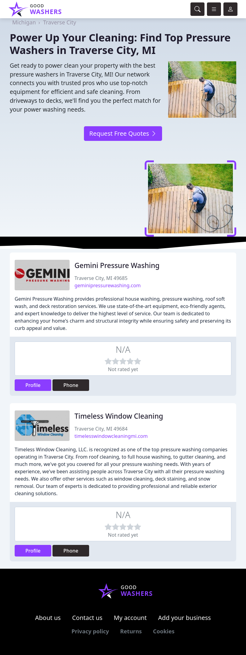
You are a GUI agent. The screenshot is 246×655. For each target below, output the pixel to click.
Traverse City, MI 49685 (101, 278)
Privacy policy (90, 631)
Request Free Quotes (123, 133)
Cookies (163, 631)
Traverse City (59, 22)
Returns (131, 631)
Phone (70, 385)
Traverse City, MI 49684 (101, 428)
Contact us (87, 618)
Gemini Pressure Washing (117, 265)
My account (130, 618)
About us (48, 618)
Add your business (184, 618)
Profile (33, 385)
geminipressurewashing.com (107, 285)
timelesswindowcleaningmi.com (111, 436)
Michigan (24, 22)
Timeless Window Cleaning (118, 416)
